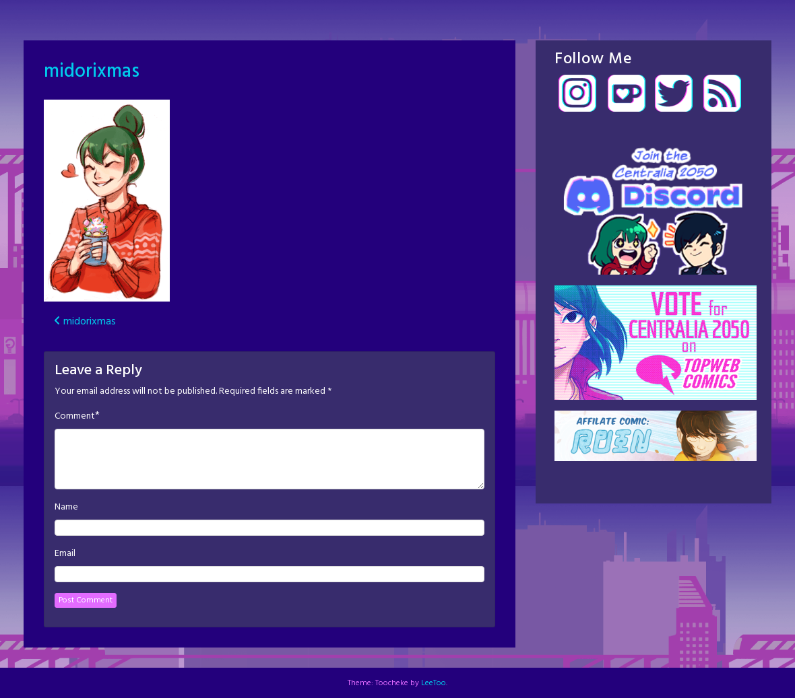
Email (65, 554)
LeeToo (433, 683)
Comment (75, 416)
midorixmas (91, 72)
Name (66, 507)
